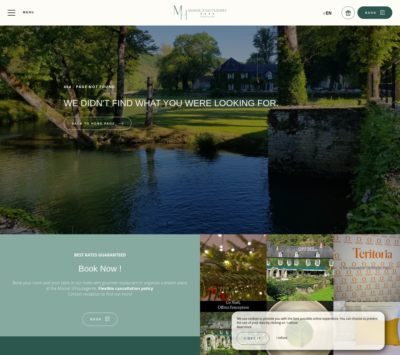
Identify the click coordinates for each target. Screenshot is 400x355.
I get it (253, 338)
